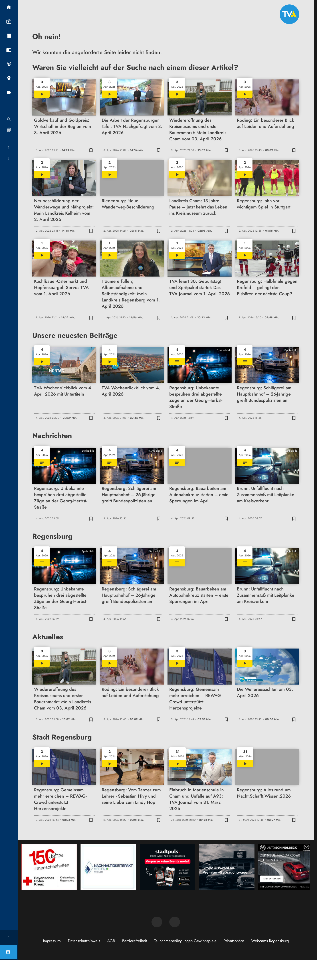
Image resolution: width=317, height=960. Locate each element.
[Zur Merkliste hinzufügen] (91, 150)
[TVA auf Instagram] (174, 922)
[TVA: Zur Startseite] (289, 14)
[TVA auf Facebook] (156, 922)
